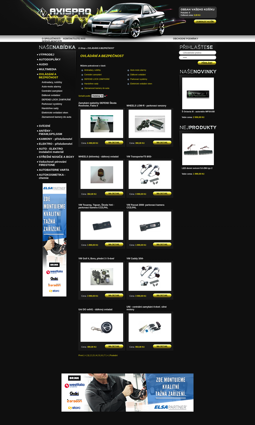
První (80, 355)
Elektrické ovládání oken (136, 83)
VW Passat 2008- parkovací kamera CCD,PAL (145, 206)
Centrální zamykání (90, 74)
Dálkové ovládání (136, 74)
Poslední (114, 355)
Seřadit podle (84, 96)
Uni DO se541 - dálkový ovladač (95, 309)
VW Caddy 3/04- (135, 258)
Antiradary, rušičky (90, 70)
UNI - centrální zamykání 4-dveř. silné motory (147, 308)
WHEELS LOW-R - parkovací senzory (146, 105)
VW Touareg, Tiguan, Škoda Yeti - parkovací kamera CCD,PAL (96, 206)
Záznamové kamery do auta (90, 88)
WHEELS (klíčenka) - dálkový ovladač (98, 156)
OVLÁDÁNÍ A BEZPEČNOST (101, 48)
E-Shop (81, 48)
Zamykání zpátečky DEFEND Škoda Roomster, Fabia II (97, 104)
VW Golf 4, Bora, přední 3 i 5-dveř (96, 258)
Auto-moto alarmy (136, 70)
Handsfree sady (90, 83)
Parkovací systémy (136, 79)
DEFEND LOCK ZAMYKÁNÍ (90, 79)
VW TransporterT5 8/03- (139, 156)
